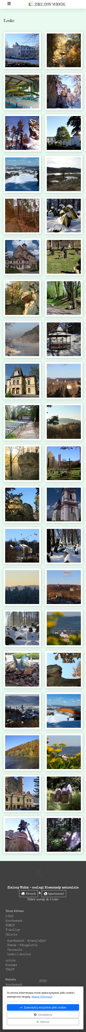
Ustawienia (43, 1015)
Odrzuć (43, 1022)
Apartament (54, 893)
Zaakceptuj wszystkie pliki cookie (43, 1007)
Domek (28, 893)
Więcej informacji (42, 996)
